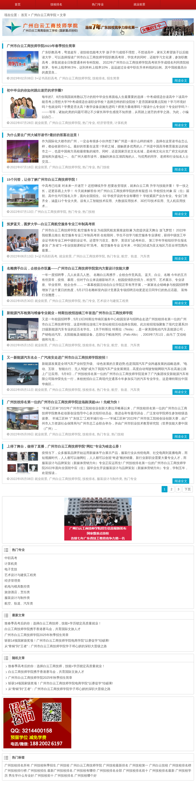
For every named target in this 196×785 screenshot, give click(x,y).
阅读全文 (180, 80)
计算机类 (121, 123)
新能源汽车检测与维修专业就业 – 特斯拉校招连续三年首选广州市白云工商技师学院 (70, 313)
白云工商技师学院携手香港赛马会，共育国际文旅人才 (43, 629)
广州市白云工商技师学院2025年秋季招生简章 (37, 635)
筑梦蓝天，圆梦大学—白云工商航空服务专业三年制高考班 (51, 224)
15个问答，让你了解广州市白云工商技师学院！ (43, 179)
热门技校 (103, 167)
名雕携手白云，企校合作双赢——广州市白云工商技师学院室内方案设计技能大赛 (68, 268)
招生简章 (113, 78)
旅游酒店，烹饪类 (17, 592)
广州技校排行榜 (16, 770)
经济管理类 (105, 123)
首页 (18, 4)
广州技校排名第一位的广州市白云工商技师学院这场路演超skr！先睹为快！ (64, 402)
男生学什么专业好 (21, 775)
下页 (187, 489)
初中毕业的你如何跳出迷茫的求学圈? (35, 90)
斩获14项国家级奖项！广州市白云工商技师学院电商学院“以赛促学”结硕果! (57, 640)
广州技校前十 (44, 775)
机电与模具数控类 (17, 586)
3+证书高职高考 (46, 78)
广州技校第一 (138, 765)
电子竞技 (11, 569)
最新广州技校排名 (60, 770)
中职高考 (11, 558)
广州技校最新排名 (115, 765)
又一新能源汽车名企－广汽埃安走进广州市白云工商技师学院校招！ (58, 357)
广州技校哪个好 (85, 775)
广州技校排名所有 (17, 765)
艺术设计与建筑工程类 (113, 301)
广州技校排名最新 (161, 770)
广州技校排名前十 (135, 770)
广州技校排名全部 (109, 770)
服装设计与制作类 (109, 479)
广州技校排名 (64, 775)
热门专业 (98, 4)
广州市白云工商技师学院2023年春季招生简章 (41, 46)
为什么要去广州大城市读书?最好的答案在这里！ (43, 135)
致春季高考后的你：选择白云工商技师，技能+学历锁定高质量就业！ (53, 623)
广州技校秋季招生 (43, 765)
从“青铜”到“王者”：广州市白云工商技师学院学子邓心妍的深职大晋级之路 (56, 646)
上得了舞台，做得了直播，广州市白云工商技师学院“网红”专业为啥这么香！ (64, 446)
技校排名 (56, 4)
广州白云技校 (158, 765)
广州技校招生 (37, 770)
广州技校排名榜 (180, 765)
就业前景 (139, 4)
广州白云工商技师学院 (75, 78)
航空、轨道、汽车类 (135, 256)
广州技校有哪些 (85, 770)
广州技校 (63, 765)
